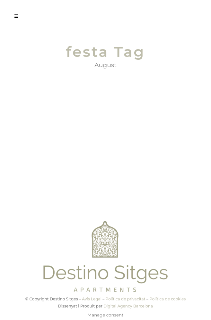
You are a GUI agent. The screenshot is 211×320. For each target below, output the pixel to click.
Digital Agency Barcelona (128, 306)
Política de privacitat (125, 299)
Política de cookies (167, 299)
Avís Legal (91, 299)
